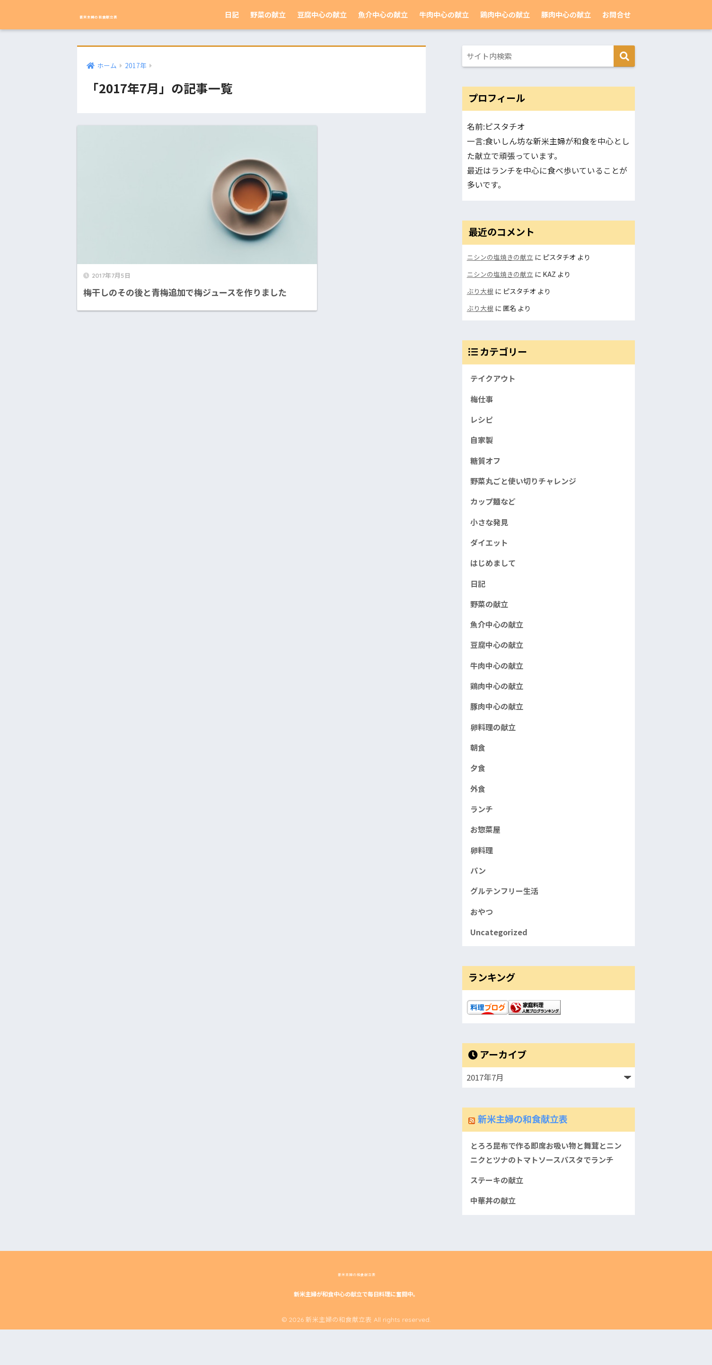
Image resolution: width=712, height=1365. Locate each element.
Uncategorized (499, 950)
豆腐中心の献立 (322, 14)
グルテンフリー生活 (506, 907)
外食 (478, 801)
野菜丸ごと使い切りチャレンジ (526, 484)
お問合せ (616, 14)
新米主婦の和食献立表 (136, 14)
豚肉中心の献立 (566, 14)
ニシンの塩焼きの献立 (500, 257)
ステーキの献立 (498, 1214)
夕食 (478, 781)
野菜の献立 (268, 14)
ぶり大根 (480, 291)
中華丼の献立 (494, 1235)
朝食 (478, 759)
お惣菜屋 (486, 844)
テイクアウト (494, 378)
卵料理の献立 (494, 738)
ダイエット (490, 548)
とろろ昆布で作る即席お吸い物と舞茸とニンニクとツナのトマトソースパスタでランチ (546, 1179)
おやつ (482, 929)
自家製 (482, 442)
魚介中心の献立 (383, 14)
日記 (232, 14)
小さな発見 (490, 526)
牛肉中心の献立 (444, 14)
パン (478, 886)
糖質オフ (486, 463)
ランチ (482, 823)
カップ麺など (494, 505)
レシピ (482, 421)
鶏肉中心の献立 (505, 14)
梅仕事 (482, 400)
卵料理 (482, 865)
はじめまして (494, 569)
